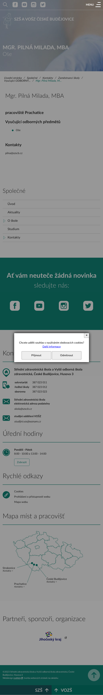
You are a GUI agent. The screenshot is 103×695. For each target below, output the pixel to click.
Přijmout (36, 355)
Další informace (52, 346)
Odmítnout (66, 355)
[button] (93, 4)
